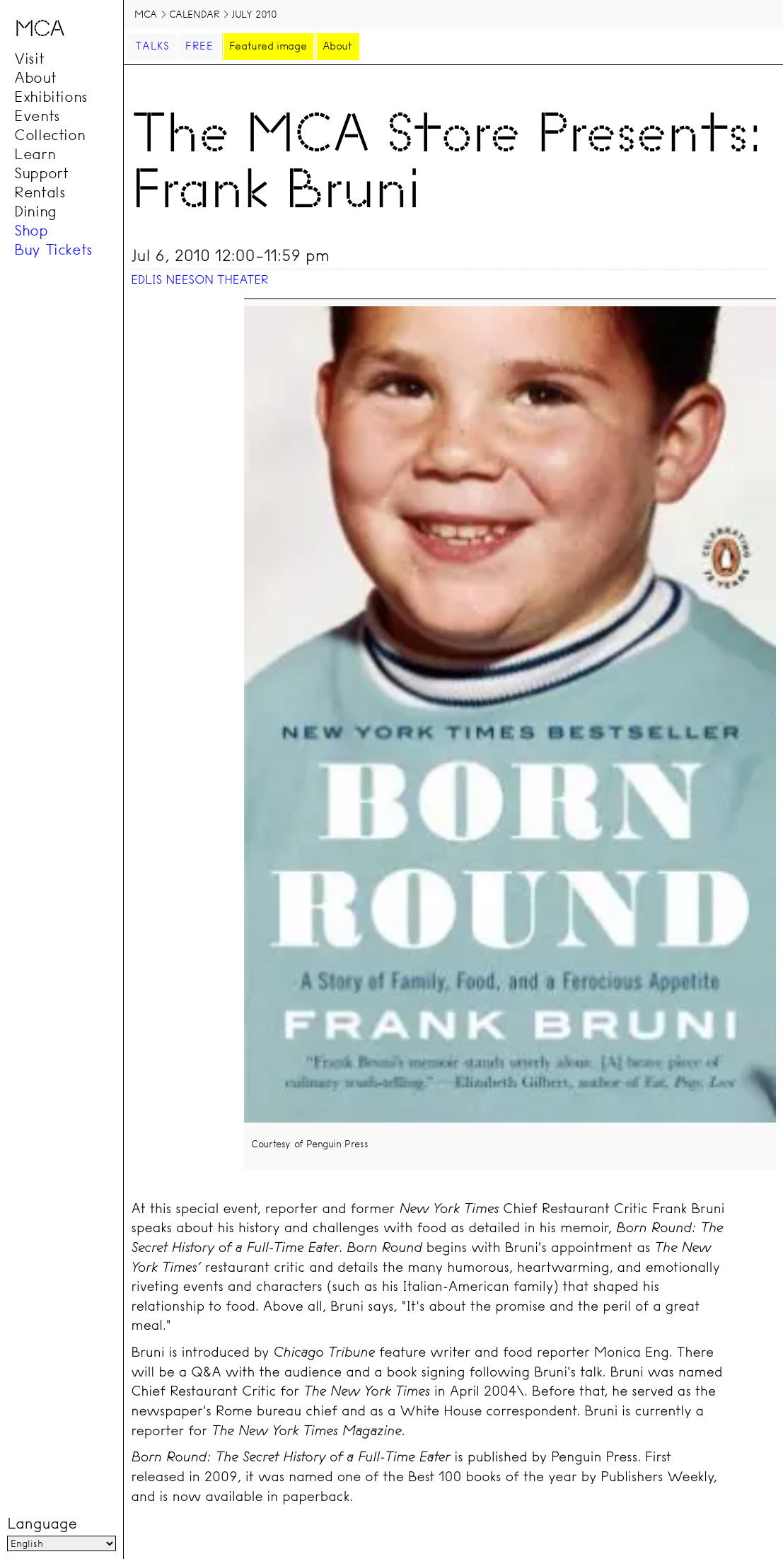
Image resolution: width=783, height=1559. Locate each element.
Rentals (39, 191)
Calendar (194, 14)
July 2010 (254, 14)
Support (41, 172)
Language (41, 1524)
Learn (34, 153)
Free (199, 46)
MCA (145, 14)
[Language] (61, 1544)
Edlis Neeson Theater (199, 279)
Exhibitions (51, 96)
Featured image (267, 46)
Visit (29, 58)
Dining (35, 211)
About (35, 77)
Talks (152, 46)
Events (37, 115)
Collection (49, 134)
